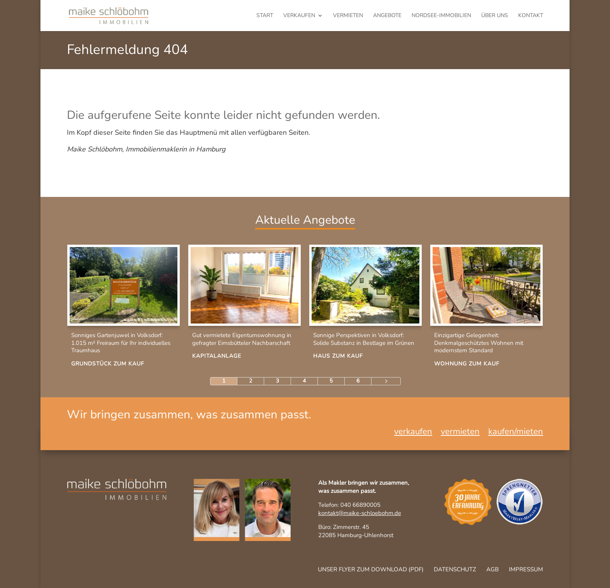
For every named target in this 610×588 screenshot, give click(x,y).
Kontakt (530, 16)
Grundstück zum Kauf (107, 363)
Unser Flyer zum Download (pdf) (371, 569)
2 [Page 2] (250, 380)
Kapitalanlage (216, 356)
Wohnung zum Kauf (467, 363)
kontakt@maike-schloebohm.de (359, 513)
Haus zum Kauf (338, 356)
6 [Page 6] (357, 380)
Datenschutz (455, 569)
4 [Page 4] (304, 380)
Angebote (387, 16)
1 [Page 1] (223, 380)
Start (264, 16)
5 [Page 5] (331, 380)
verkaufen (299, 16)
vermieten (348, 16)
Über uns (494, 16)
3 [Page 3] (277, 380)
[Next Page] (386, 381)
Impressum (526, 569)
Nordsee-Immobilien (441, 16)
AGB (492, 569)
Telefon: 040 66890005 (349, 505)
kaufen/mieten (515, 433)
